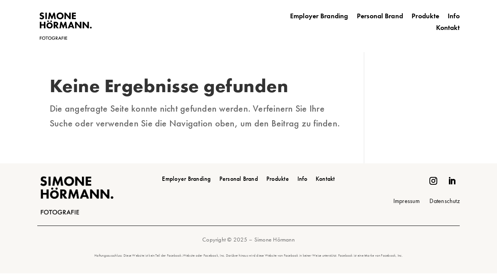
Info (454, 16)
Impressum (406, 201)
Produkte (425, 16)
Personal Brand (380, 16)
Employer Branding (319, 16)
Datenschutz (444, 201)
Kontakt (448, 28)
